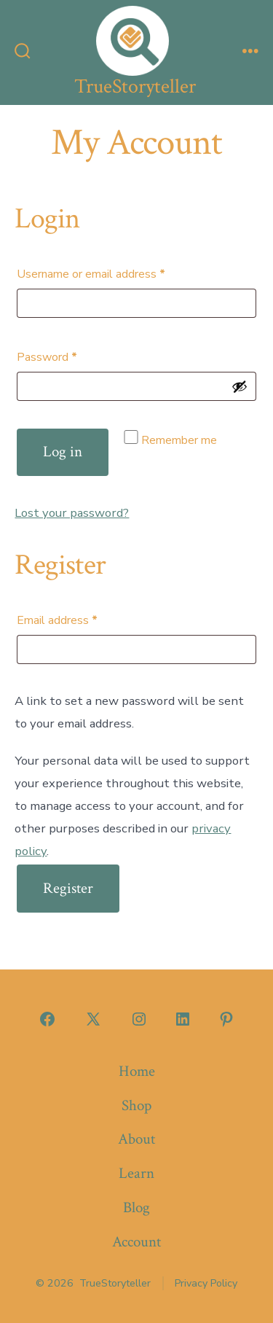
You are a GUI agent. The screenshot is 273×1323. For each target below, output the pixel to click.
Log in (62, 451)
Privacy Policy (206, 1283)
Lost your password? (72, 512)
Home (137, 1071)
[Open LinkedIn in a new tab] (182, 1019)
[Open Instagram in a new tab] (139, 1019)
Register (68, 888)
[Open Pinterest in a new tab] (226, 1019)
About (136, 1139)
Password (69, 355)
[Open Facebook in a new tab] (47, 1019)
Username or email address (113, 272)
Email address (80, 618)
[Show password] (240, 386)
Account (136, 1242)
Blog (136, 1207)
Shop (136, 1105)
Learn (136, 1173)
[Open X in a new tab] (93, 1019)
